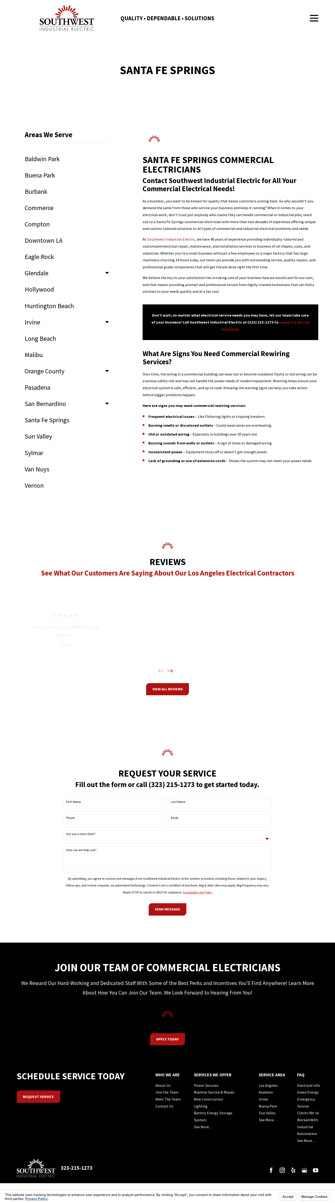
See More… (203, 1127)
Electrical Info (308, 1085)
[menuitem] (67, 159)
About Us (163, 1085)
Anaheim (266, 1092)
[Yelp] (293, 1170)
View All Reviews (167, 689)
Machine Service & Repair (214, 1092)
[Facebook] (271, 1170)
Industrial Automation (307, 1130)
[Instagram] (282, 1170)
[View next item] (170, 671)
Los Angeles (268, 1085)
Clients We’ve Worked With (308, 1116)
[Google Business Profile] (304, 1170)
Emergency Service (306, 1102)
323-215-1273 (76, 1168)
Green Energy (308, 1092)
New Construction (208, 1099)
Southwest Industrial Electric (171, 239)
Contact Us (164, 1106)
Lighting (201, 1106)
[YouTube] (315, 1170)
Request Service (38, 1096)
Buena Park (268, 1106)
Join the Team (166, 1092)
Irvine (263, 1099)
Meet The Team (168, 1099)
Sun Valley (267, 1113)
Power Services (206, 1085)
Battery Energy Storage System (213, 1116)
